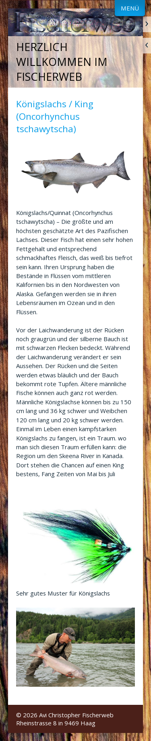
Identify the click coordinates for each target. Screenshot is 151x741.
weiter (147, 24)
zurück (147, 45)
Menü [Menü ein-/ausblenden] (130, 8)
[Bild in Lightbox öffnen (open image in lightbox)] (75, 171)
